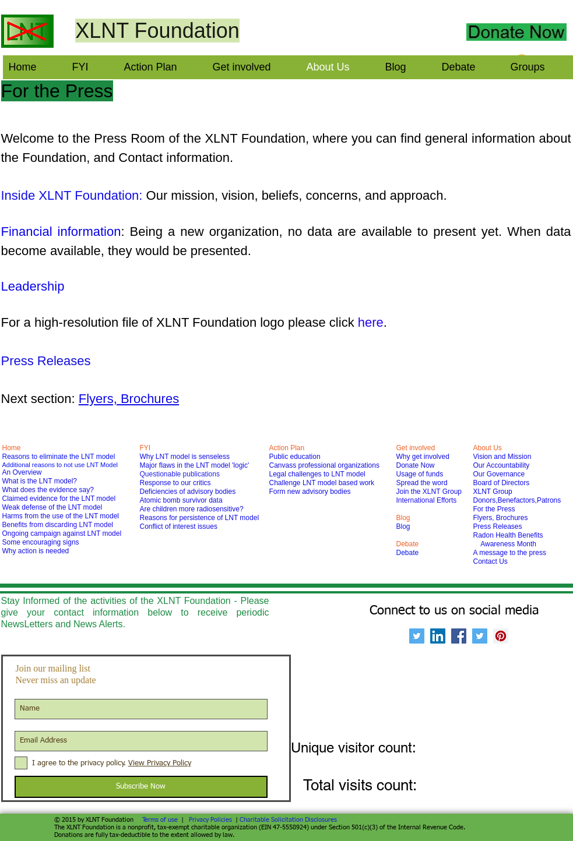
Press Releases (46, 361)
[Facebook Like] (436, 25)
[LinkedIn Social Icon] (437, 636)
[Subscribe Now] (141, 787)
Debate (407, 553)
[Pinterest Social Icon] (500, 636)
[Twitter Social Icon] (416, 636)
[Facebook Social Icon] (458, 636)
